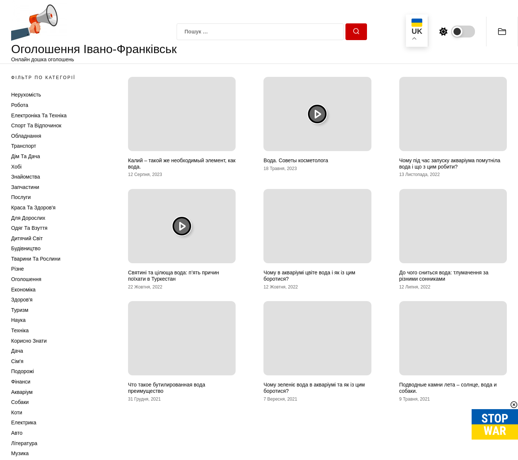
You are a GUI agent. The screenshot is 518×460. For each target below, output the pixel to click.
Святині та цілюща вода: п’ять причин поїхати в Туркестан (173, 276)
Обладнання (26, 136)
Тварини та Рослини (35, 259)
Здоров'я (22, 300)
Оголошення (26, 279)
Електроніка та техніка (38, 115)
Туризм (19, 310)
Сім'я (17, 361)
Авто (17, 433)
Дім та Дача (25, 156)
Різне (17, 269)
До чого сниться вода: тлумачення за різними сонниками (444, 276)
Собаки (20, 402)
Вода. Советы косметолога (295, 160)
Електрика (23, 422)
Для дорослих (28, 218)
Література (24, 443)
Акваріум (22, 392)
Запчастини (25, 187)
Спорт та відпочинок (36, 125)
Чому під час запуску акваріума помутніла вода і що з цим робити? (450, 163)
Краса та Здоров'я (33, 208)
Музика (20, 453)
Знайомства (25, 177)
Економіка (23, 290)
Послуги (21, 197)
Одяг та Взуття (29, 228)
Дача (17, 351)
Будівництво (25, 248)
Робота (19, 105)
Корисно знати (29, 341)
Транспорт (23, 146)
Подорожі (22, 371)
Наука (18, 320)
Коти (16, 412)
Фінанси (20, 382)
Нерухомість (26, 95)
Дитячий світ (27, 238)
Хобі (16, 167)
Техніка (20, 330)
